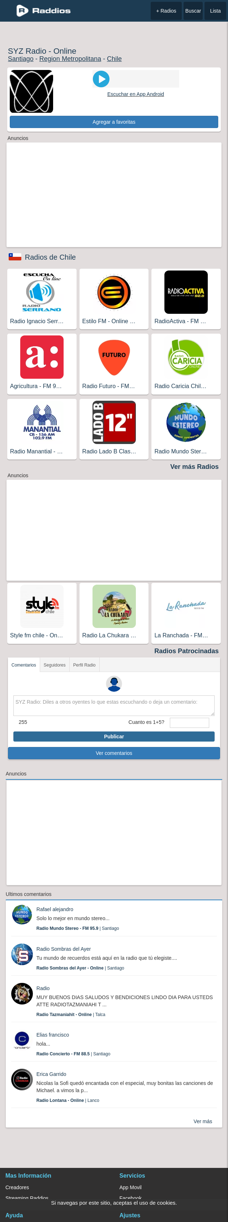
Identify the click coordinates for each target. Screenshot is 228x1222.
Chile (114, 58)
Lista (215, 11)
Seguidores (55, 665)
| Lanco (67, 1100)
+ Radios (166, 11)
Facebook (131, 1198)
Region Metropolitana (70, 58)
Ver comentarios (114, 753)
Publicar (114, 736)
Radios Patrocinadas (186, 651)
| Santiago (77, 928)
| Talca (71, 1014)
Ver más (203, 1121)
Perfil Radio (84, 665)
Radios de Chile (50, 257)
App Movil (131, 1187)
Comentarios (24, 665)
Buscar (193, 11)
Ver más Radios (194, 466)
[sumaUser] (189, 723)
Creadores (17, 1187)
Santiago (21, 58)
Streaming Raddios (26, 1198)
